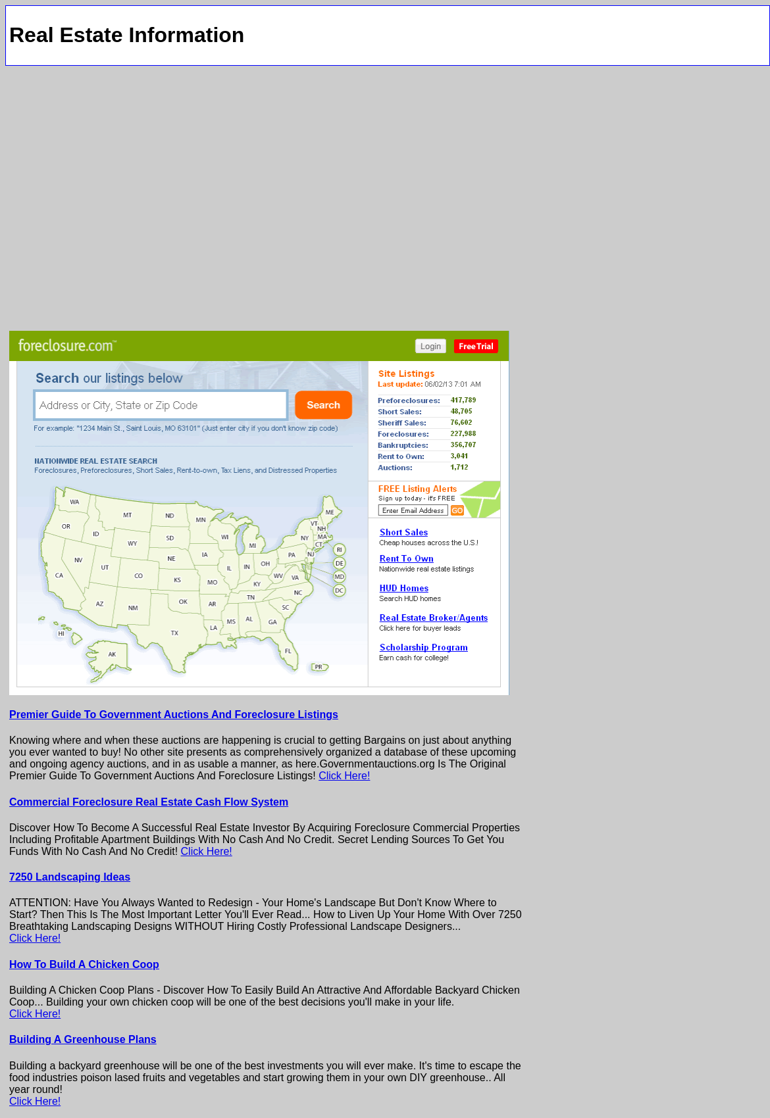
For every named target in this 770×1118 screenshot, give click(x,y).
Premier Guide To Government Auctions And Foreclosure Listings (173, 714)
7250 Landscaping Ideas (69, 877)
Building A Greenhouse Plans (83, 1039)
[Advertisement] (134, 196)
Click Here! (344, 775)
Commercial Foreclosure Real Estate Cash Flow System (148, 802)
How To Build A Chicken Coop (84, 964)
